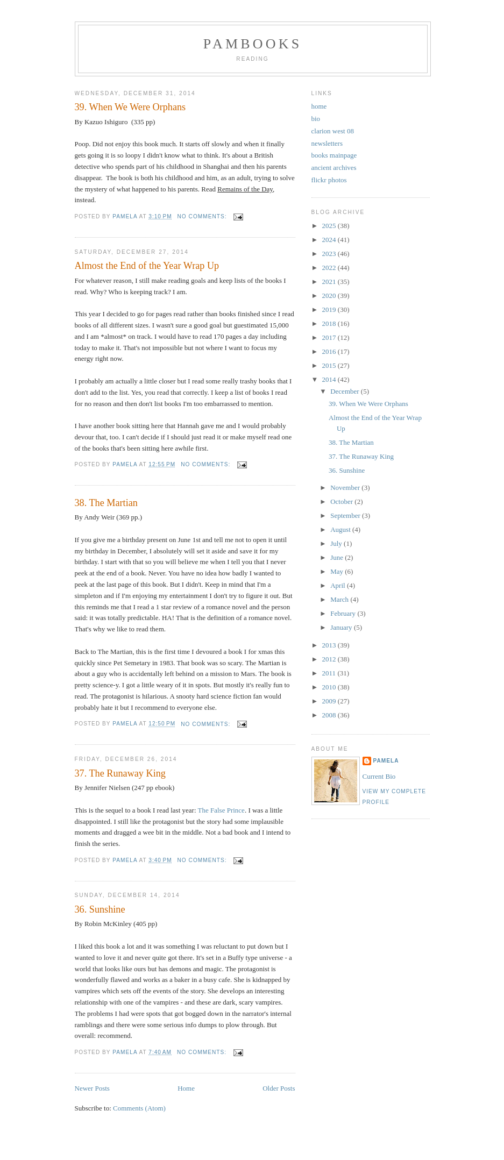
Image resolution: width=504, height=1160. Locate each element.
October (342, 501)
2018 (330, 323)
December (345, 391)
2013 (330, 645)
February (343, 613)
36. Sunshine (100, 909)
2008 (330, 715)
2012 (330, 659)
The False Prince (221, 810)
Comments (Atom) (139, 1108)
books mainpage (334, 155)
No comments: (203, 216)
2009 (330, 701)
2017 (330, 337)
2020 (330, 295)
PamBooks (252, 44)
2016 (330, 351)
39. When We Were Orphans (130, 107)
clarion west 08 (332, 131)
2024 (330, 240)
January (342, 627)
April (338, 585)
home (319, 106)
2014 (330, 379)
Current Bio (379, 776)
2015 (330, 365)
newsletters (327, 143)
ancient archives (334, 167)
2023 (330, 254)
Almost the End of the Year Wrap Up (147, 265)
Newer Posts (92, 1088)
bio (316, 119)
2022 (330, 268)
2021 (330, 281)
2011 (330, 673)
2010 (330, 687)
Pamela (386, 761)
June (337, 557)
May (337, 571)
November (345, 487)
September (346, 515)
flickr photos (329, 180)
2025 (330, 226)
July (337, 543)
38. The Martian (106, 502)
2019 (330, 309)
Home (186, 1088)
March (340, 599)
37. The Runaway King (120, 773)
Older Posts (278, 1088)
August (341, 529)
